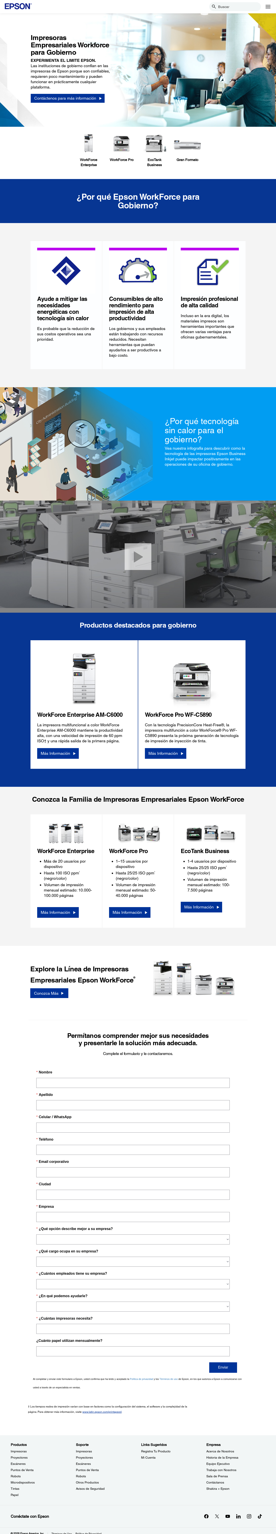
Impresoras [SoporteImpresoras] (84, 1451)
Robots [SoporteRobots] (81, 1476)
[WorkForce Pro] (121, 148)
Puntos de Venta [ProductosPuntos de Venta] (22, 1470)
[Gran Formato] (187, 148)
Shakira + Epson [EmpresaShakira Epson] (217, 1488)
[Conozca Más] (49, 993)
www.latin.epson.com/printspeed (102, 1411)
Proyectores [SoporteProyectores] (84, 1457)
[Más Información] (58, 753)
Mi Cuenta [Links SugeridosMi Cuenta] (148, 1457)
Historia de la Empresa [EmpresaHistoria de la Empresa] (222, 1457)
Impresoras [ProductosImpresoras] (19, 1451)
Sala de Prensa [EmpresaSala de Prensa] (217, 1476)
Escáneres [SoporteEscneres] (83, 1464)
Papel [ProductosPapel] (14, 1495)
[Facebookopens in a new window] (206, 1516)
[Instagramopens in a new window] (249, 1516)
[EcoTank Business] (154, 150)
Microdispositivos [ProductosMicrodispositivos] (23, 1482)
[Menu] (268, 6)
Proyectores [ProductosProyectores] (19, 1457)
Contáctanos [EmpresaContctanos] (215, 1482)
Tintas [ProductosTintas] (15, 1488)
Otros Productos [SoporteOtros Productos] (87, 1482)
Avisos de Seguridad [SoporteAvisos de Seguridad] (90, 1488)
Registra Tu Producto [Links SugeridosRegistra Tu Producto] (155, 1451)
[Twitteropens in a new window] (217, 1516)
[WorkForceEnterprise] (88, 150)
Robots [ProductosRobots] (16, 1476)
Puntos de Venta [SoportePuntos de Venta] (87, 1470)
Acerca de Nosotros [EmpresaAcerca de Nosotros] (220, 1451)
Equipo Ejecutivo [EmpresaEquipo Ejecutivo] (218, 1464)
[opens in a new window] (260, 1516)
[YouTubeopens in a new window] (228, 1516)
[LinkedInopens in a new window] (238, 1516)
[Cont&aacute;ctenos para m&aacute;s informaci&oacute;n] (68, 98)
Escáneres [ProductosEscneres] (18, 1464)
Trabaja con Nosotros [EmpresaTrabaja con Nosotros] (221, 1470)
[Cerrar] (138, 556)
